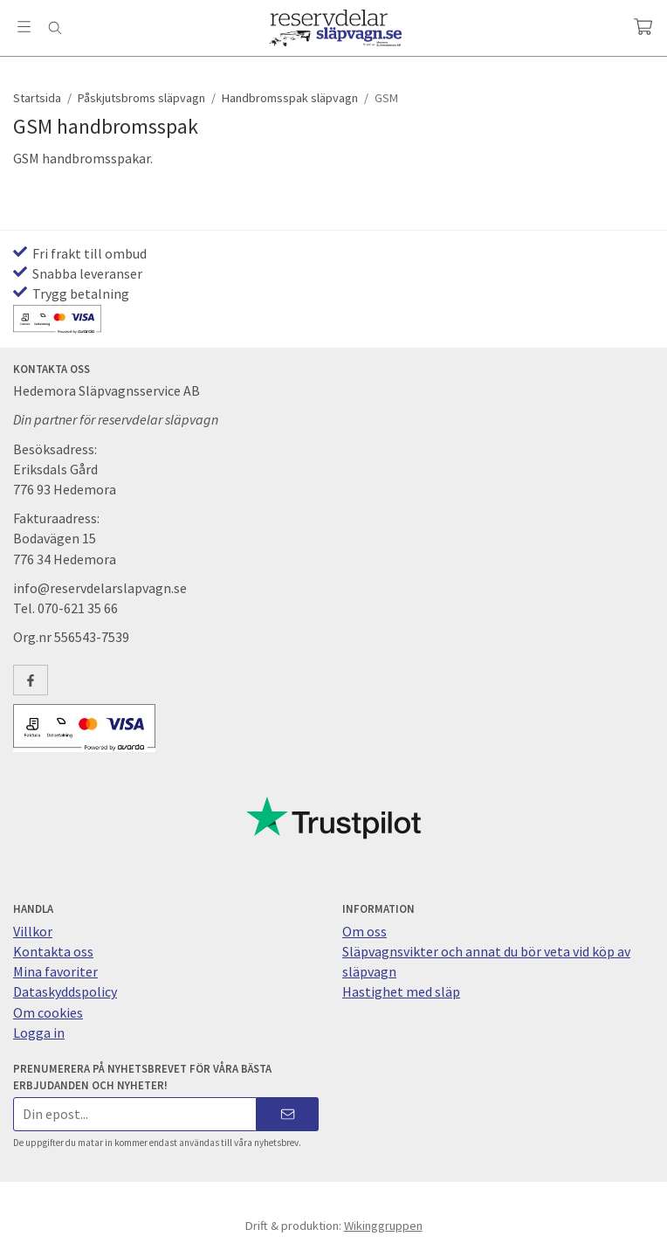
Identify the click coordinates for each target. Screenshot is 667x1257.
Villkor (32, 931)
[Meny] (24, 26)
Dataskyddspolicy (65, 991)
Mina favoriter (55, 971)
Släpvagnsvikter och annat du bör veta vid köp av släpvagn (486, 961)
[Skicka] (288, 1114)
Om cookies (48, 1012)
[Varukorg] (643, 26)
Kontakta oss (53, 951)
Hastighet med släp (401, 991)
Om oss (364, 931)
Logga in (39, 1032)
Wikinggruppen (383, 1225)
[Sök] (54, 28)
